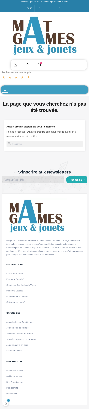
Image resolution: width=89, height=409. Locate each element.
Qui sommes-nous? (15, 302)
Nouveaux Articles (14, 370)
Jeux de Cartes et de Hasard (19, 333)
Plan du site (11, 393)
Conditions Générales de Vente (21, 285)
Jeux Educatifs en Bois (17, 345)
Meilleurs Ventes (14, 376)
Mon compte (12, 388)
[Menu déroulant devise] (29, 8)
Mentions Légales (14, 290)
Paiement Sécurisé (15, 279)
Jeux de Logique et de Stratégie (21, 339)
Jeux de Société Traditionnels (20, 322)
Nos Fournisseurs (14, 382)
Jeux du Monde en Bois (17, 328)
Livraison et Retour (15, 273)
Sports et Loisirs (14, 350)
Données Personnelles (17, 296)
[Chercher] (45, 144)
